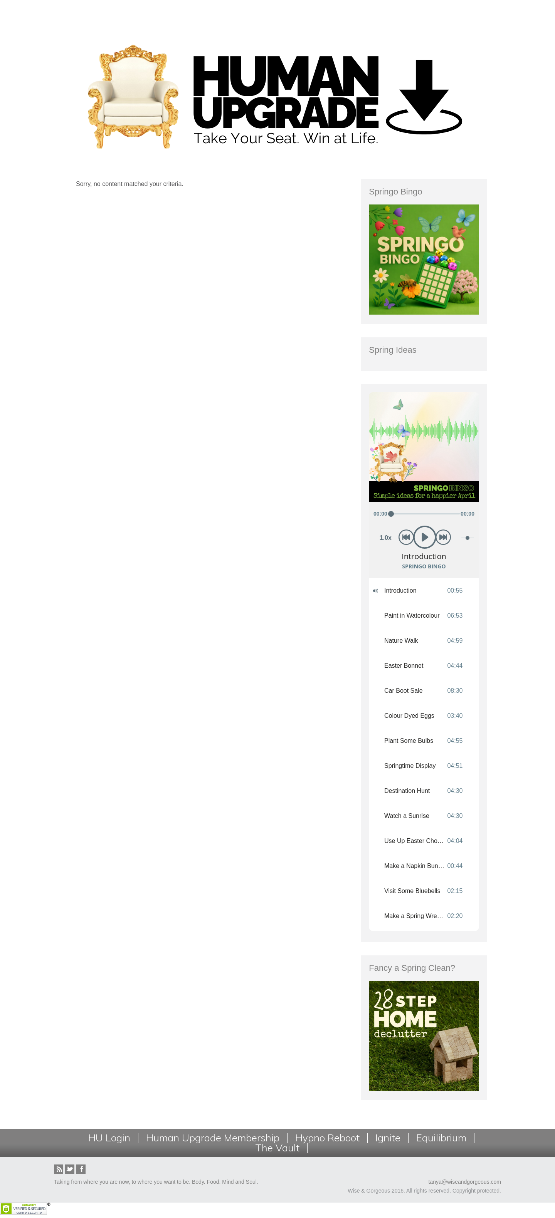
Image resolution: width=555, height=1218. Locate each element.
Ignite (387, 1138)
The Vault (277, 1148)
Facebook (81, 1169)
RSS (58, 1169)
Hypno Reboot (327, 1138)
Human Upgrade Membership (212, 1138)
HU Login (109, 1138)
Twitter (69, 1169)
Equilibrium (441, 1138)
